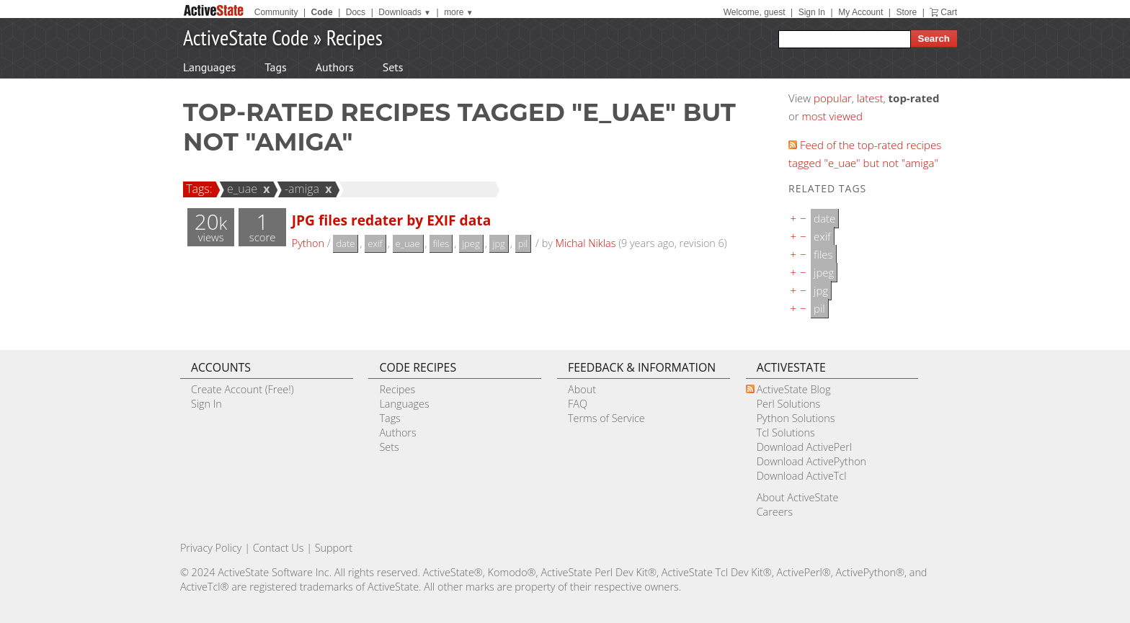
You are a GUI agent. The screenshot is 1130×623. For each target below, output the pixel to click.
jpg (498, 243)
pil (523, 243)
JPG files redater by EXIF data (391, 220)
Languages (209, 67)
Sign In (811, 12)
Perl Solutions (789, 404)
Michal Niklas (586, 243)
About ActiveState (798, 497)
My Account (860, 12)
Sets (393, 67)
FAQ (577, 404)
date (345, 243)
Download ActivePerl (804, 447)
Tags (275, 67)
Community (276, 12)
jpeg (470, 243)
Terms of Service (606, 418)
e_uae (240, 189)
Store (906, 12)
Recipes (354, 37)
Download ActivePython (811, 461)
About (582, 389)
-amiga (299, 189)
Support (333, 548)
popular (833, 98)
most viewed (832, 116)
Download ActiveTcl (802, 476)
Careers (775, 512)
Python (308, 243)
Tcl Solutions (786, 432)
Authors (335, 67)
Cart (948, 12)
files (440, 243)
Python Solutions (796, 418)
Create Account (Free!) (242, 389)
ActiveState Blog (794, 389)
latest (870, 98)
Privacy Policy (211, 548)
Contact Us (278, 548)
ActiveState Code (245, 37)
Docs (355, 12)
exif (375, 243)
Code (322, 12)
